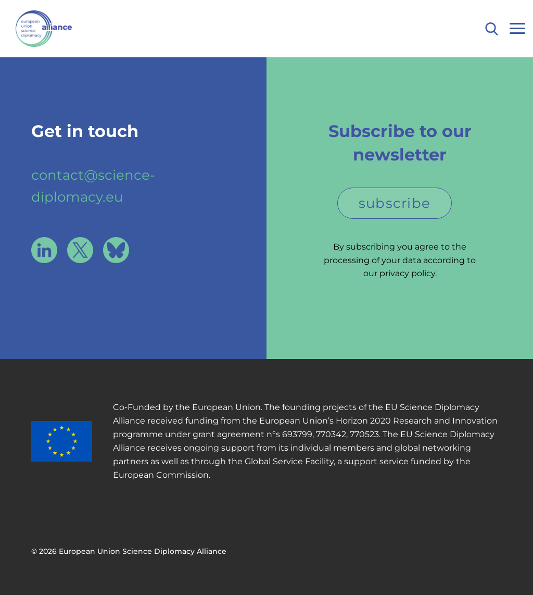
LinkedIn (44, 250)
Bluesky (116, 250)
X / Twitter (80, 250)
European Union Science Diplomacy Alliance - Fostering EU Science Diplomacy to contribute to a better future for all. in (64, 28)
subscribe (395, 203)
